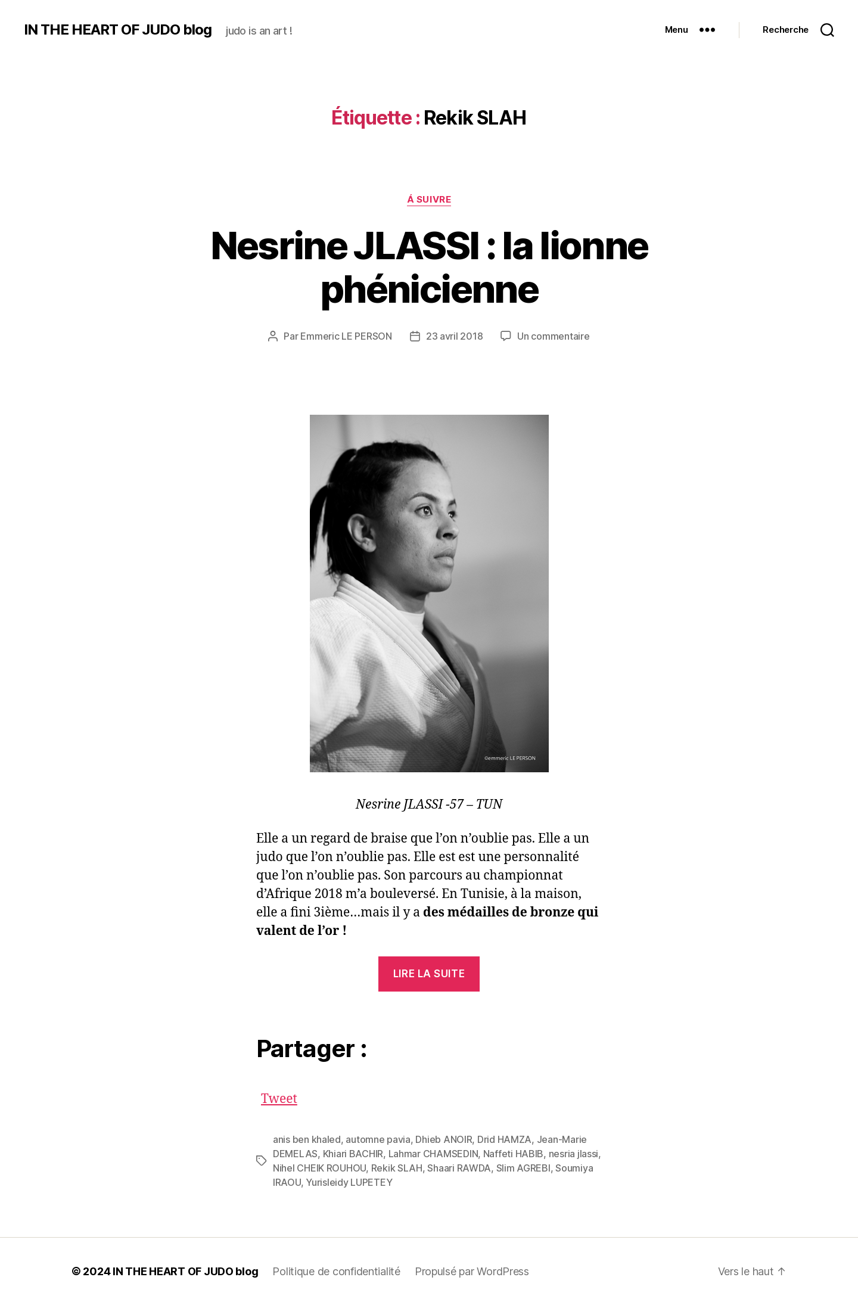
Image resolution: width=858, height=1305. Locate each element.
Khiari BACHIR (353, 1154)
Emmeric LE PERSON (345, 336)
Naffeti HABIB (513, 1154)
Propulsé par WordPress (472, 1271)
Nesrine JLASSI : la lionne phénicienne (429, 267)
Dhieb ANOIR (443, 1139)
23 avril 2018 (454, 336)
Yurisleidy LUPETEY (349, 1182)
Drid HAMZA (504, 1139)
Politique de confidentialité (336, 1271)
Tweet (279, 1096)
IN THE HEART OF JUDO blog (118, 30)
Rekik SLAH (396, 1168)
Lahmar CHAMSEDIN (433, 1154)
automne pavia (378, 1139)
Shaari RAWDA (459, 1168)
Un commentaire (553, 336)
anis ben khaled (307, 1139)
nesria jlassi (574, 1154)
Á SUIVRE (429, 199)
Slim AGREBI (523, 1168)
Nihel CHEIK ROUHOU (319, 1168)
